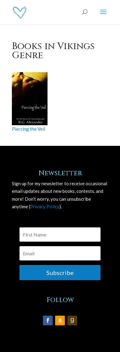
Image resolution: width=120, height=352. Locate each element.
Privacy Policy (44, 206)
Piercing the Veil (28, 129)
